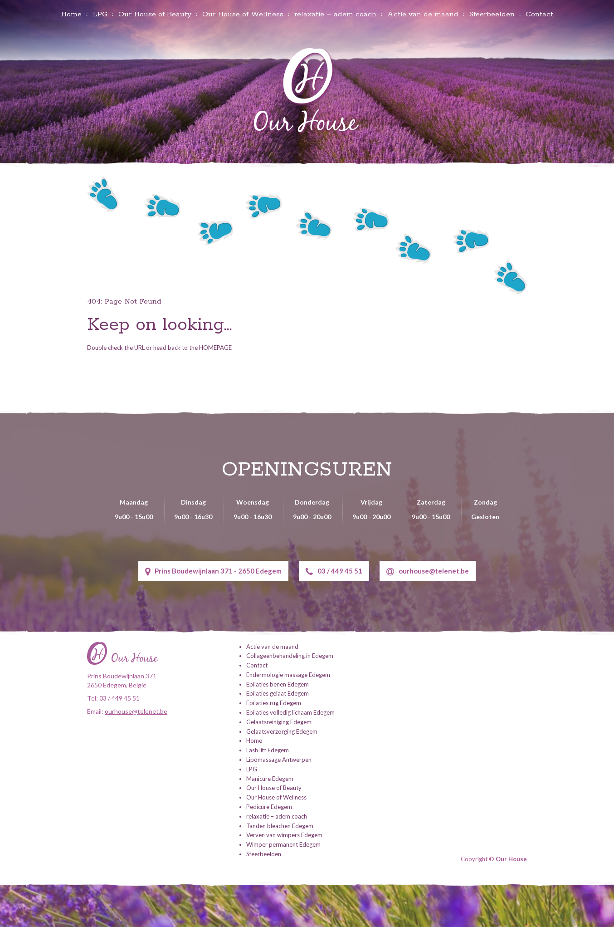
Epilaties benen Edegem (277, 684)
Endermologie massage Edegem (288, 674)
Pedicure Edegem (269, 806)
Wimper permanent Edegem (283, 844)
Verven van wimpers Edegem (284, 835)
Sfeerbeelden (492, 14)
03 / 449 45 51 (334, 571)
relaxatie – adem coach (335, 14)
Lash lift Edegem (267, 750)
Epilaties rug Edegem (273, 702)
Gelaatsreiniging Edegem (279, 722)
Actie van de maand (422, 14)
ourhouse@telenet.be (427, 571)
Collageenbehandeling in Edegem (289, 655)
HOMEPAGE (215, 347)
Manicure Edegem (269, 778)
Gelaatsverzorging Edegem (281, 731)
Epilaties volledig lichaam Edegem (290, 712)
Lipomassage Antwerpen (279, 759)
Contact (539, 14)
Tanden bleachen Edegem (279, 825)
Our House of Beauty (154, 14)
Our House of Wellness (242, 14)
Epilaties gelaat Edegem (277, 693)
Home (71, 14)
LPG (100, 14)
